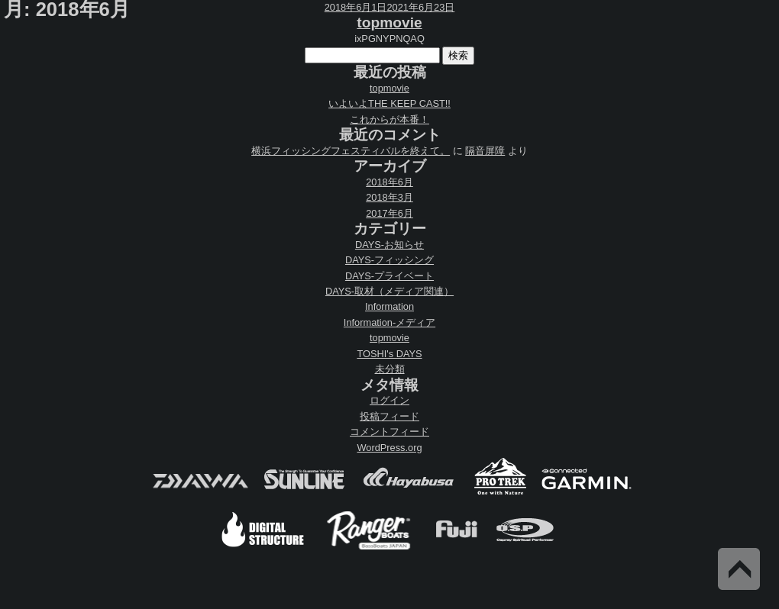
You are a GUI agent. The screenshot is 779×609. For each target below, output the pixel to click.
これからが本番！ (389, 119)
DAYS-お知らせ (389, 244)
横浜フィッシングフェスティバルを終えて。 (350, 150)
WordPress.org (389, 447)
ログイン (389, 400)
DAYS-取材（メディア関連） (389, 291)
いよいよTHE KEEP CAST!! (389, 103)
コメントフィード (389, 431)
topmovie (389, 22)
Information (389, 306)
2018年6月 (389, 182)
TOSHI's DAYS (389, 353)
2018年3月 (389, 197)
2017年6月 (389, 213)
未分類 (390, 369)
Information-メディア (389, 322)
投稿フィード (389, 416)
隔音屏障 (485, 150)
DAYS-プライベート (389, 276)
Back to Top (739, 569)
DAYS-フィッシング (389, 260)
